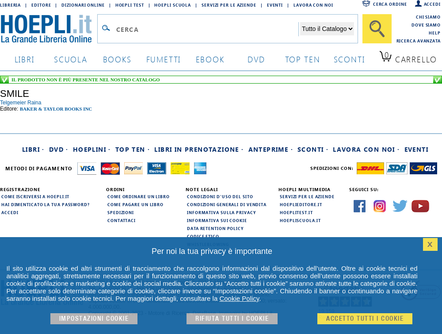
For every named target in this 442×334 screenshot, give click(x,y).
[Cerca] (377, 28)
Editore (41, 5)
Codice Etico (203, 236)
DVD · (59, 149)
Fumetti (163, 59)
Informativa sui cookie (217, 220)
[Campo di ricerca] (207, 29)
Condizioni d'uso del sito (220, 196)
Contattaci (121, 220)
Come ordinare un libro (138, 196)
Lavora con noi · (366, 149)
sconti (349, 59)
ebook (210, 59)
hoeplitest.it (296, 212)
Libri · (33, 149)
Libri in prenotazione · (199, 149)
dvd (256, 59)
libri (24, 59)
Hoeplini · (92, 149)
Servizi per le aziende (229, 5)
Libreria (10, 5)
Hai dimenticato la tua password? (45, 204)
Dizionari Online (82, 5)
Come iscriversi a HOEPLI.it (35, 196)
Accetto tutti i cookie (365, 318)
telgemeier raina (20, 103)
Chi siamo (428, 16)
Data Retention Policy (215, 228)
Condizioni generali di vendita (227, 204)
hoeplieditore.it (301, 204)
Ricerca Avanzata (418, 40)
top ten (302, 59)
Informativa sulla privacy (221, 212)
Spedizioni (120, 212)
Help (435, 32)
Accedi (432, 4)
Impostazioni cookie (94, 318)
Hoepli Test (129, 5)
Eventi (275, 5)
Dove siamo (426, 24)
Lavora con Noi (313, 5)
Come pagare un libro (135, 204)
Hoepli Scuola (172, 5)
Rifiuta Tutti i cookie (232, 318)
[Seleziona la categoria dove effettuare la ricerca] (327, 28)
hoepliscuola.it (300, 220)
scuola (71, 59)
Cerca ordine (390, 4)
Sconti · (312, 149)
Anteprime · (270, 149)
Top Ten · (132, 149)
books (117, 59)
